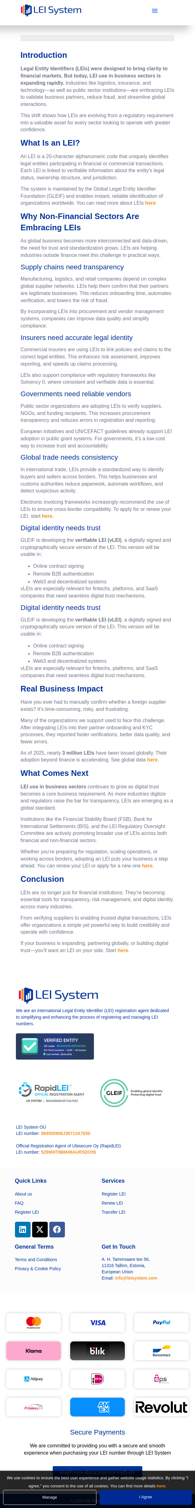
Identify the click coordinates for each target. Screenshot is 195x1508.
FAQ (19, 1203)
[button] (154, 10)
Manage (49, 1497)
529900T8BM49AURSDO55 (68, 1152)
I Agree (145, 1497)
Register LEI (27, 1212)
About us (23, 1193)
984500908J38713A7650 (65, 1133)
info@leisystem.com (136, 1278)
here (150, 203)
